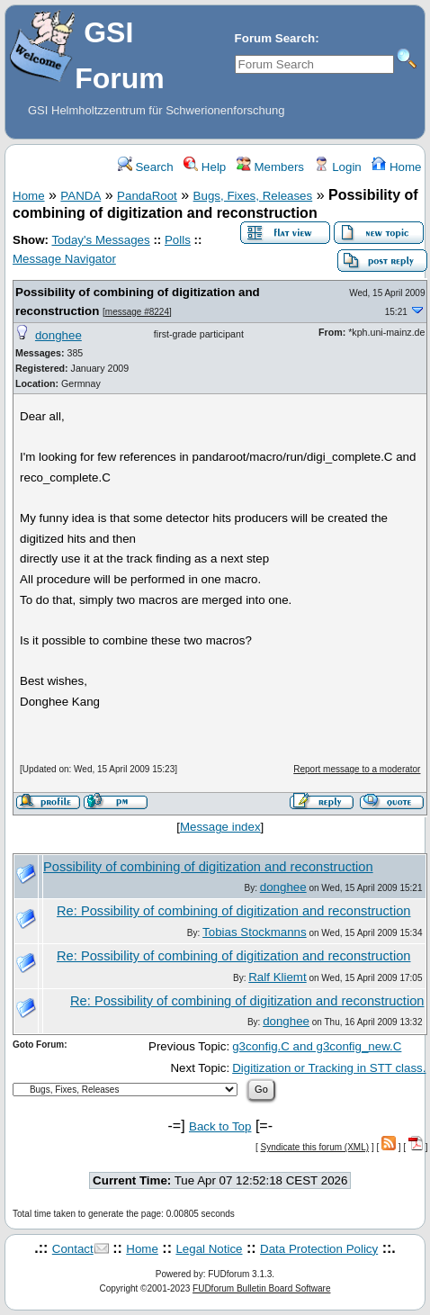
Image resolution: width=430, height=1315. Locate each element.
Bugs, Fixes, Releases (253, 196)
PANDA (80, 196)
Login (337, 167)
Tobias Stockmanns (254, 932)
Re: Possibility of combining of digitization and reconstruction (233, 911)
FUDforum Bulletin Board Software (261, 1288)
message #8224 (137, 312)
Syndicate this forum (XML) (315, 1147)
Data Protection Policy (319, 1249)
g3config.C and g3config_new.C (316, 1046)
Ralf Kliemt (277, 977)
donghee (58, 335)
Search (146, 167)
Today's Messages (100, 240)
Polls (178, 240)
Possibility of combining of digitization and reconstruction (208, 867)
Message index (220, 826)
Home (396, 167)
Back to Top (220, 1126)
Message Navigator (64, 259)
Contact (73, 1249)
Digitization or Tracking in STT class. (329, 1068)
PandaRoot (147, 196)
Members (270, 167)
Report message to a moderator (356, 769)
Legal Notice (208, 1249)
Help (205, 167)
